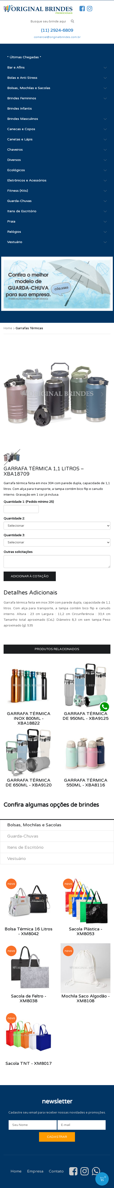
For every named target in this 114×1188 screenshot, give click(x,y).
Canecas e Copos (21, 129)
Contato (56, 1171)
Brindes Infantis (19, 108)
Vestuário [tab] (16, 858)
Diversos (14, 160)
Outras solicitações (18, 552)
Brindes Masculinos (22, 119)
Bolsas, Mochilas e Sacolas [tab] (34, 824)
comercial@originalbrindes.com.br (57, 37)
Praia (11, 221)
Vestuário (14, 242)
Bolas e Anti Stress (22, 78)
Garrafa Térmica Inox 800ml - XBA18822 (28, 718)
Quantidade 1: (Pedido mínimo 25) (29, 502)
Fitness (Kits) (17, 191)
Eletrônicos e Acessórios (26, 180)
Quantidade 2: (14, 518)
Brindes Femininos (21, 98)
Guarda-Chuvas (19, 201)
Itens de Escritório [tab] (25, 847)
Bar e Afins (16, 67)
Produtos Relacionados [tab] (57, 649)
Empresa (35, 1171)
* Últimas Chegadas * (24, 57)
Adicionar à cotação (30, 576)
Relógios (14, 232)
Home (8, 328)
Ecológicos (16, 170)
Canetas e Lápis (20, 139)
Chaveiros (15, 150)
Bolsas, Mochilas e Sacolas (28, 88)
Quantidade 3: (14, 535)
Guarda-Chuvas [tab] (22, 836)
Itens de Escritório (21, 211)
